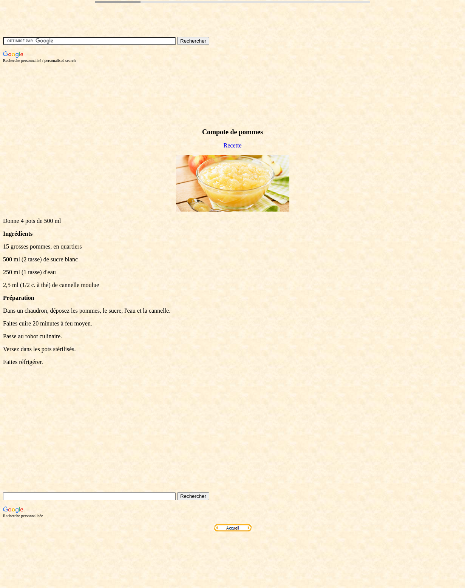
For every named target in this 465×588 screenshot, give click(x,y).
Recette (233, 145)
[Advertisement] (140, 80)
